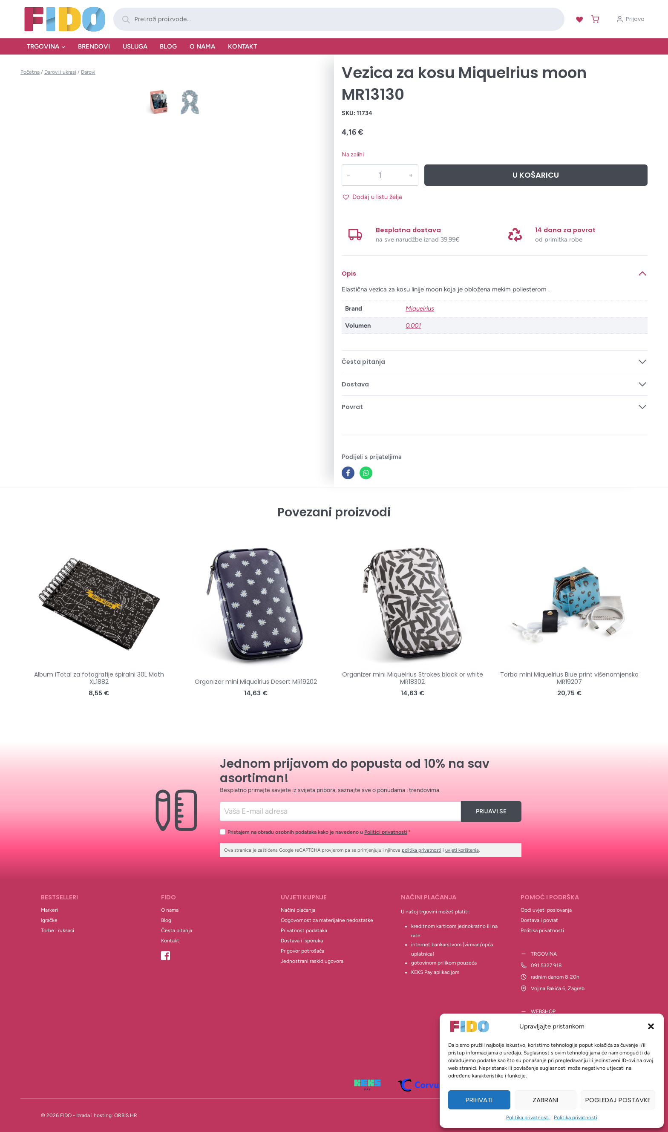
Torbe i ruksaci (57, 930)
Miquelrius (420, 308)
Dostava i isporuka (302, 941)
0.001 (413, 325)
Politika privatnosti (528, 1117)
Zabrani (545, 1099)
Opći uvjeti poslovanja (546, 910)
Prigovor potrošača (302, 951)
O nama (202, 46)
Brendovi (94, 46)
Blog (168, 46)
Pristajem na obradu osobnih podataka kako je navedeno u (319, 832)
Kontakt (242, 46)
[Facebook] (348, 473)
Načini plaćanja (298, 910)
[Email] (340, 811)
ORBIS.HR (125, 1115)
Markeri (49, 910)
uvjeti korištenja (462, 850)
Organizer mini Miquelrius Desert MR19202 (256, 681)
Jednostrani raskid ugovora (312, 961)
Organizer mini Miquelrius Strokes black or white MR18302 (412, 678)
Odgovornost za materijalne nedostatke (327, 920)
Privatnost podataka (304, 930)
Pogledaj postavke (618, 1099)
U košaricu (536, 175)
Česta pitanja (176, 930)
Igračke (49, 920)
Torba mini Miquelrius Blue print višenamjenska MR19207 (569, 678)
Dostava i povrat (539, 920)
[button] (651, 1026)
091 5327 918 (546, 965)
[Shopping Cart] (593, 19)
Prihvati (479, 1099)
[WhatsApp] (366, 473)
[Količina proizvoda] (379, 175)
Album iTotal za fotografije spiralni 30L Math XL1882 (99, 678)
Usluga (135, 46)
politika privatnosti (421, 850)
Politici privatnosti (385, 832)
